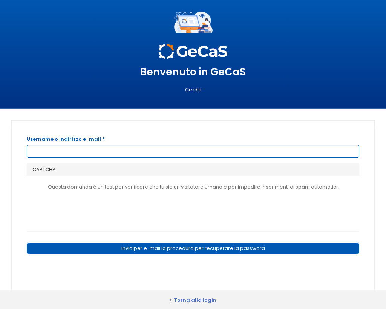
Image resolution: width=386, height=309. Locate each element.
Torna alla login (195, 300)
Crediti (193, 89)
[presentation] (193, 209)
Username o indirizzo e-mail (66, 139)
